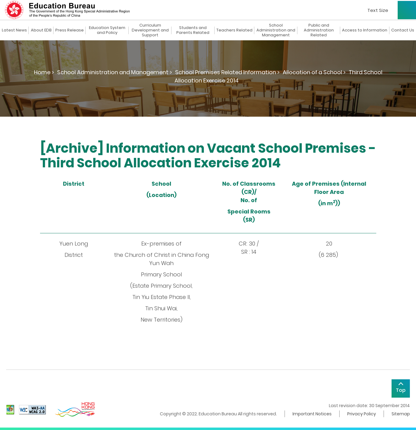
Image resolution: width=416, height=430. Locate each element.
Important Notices (312, 414)
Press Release (69, 30)
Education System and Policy (107, 30)
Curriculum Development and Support (150, 30)
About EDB (41, 30)
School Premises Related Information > (227, 72)
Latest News (14, 30)
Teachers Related (234, 30)
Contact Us (402, 30)
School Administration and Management (275, 30)
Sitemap (401, 414)
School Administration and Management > (114, 72)
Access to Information (364, 30)
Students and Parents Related (192, 30)
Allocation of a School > (314, 72)
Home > (44, 72)
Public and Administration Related (319, 30)
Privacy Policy (361, 414)
